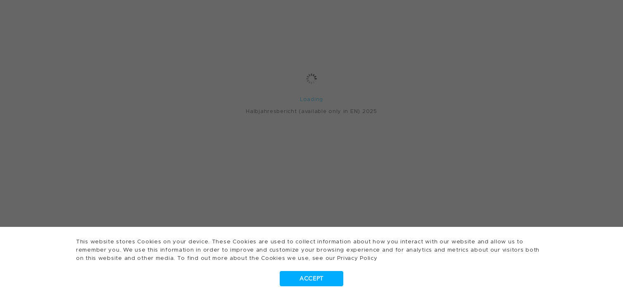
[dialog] (311, 148)
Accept (311, 278)
